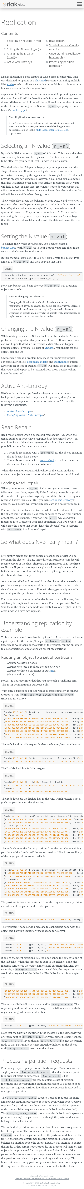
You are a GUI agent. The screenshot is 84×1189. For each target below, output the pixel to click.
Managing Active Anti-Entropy (25, 415)
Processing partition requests (61, 63)
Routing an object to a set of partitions (37, 657)
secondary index (37, 361)
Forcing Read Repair (19, 483)
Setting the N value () (34, 236)
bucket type (19, 110)
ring (51, 670)
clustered (40, 80)
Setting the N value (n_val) (23, 49)
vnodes (49, 347)
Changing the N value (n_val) (20, 55)
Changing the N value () (37, 328)
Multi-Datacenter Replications (52, 130)
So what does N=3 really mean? (64, 47)
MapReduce (61, 361)
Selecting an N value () (35, 145)
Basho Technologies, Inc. (50, 1183)
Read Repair (56, 40)
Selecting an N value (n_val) (24, 40)
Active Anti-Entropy (18, 62)
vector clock (47, 460)
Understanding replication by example (65, 55)
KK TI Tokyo (50, 1185)
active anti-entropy (61, 500)
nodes (10, 84)
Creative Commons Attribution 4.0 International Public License (42, 1179)
